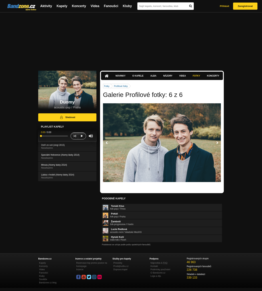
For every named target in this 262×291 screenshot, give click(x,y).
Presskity (117, 263)
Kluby (127, 6)
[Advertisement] (131, 39)
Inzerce (79, 269)
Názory (167, 76)
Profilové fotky (121, 86)
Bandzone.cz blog (47, 282)
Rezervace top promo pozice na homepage (91, 264)
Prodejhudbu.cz (120, 266)
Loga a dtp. (155, 276)
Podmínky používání (160, 269)
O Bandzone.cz (157, 273)
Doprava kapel (120, 269)
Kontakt (154, 266)
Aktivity (46, 6)
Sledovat (67, 117)
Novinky (121, 76)
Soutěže (43, 279)
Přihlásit (224, 6)
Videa (95, 6)
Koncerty (79, 6)
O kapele (137, 76)
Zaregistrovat (245, 6)
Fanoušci (111, 6)
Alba (153, 76)
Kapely (62, 6)
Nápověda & (158, 263)
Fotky (196, 76)
